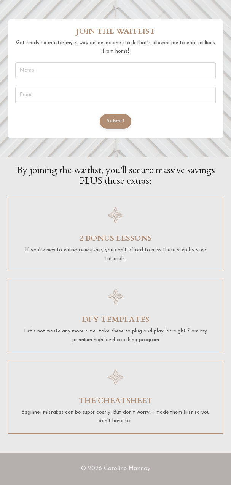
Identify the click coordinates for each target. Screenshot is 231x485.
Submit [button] (115, 121)
